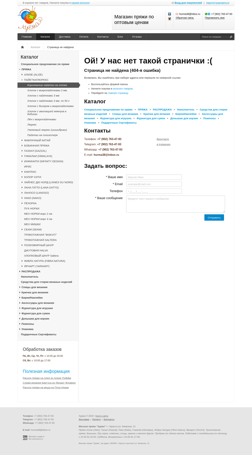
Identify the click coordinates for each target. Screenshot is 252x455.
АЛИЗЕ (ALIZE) (33, 74)
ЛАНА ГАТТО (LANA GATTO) (41, 187)
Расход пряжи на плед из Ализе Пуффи (47, 378)
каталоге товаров (123, 88)
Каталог (45, 36)
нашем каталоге (80, 3)
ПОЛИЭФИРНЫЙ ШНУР (39, 245)
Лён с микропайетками (41, 119)
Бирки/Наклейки (32, 297)
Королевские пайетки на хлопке (47, 85)
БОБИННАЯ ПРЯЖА (36, 145)
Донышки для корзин (35, 318)
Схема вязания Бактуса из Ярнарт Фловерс (49, 382)
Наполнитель (29, 276)
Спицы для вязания (34, 287)
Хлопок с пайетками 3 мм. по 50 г (48, 100)
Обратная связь (185, 17)
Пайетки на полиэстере (42, 135)
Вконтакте (163, 139)
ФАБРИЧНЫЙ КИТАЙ (37, 140)
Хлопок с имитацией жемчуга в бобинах (46, 113)
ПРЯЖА (26, 69)
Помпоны (28, 323)
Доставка (64, 36)
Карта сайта (102, 416)
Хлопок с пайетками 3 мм (43, 95)
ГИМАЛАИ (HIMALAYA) (38, 156)
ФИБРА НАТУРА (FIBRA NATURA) (44, 260)
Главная (27, 36)
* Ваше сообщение (109, 198)
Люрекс (32, 124)
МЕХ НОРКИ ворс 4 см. (38, 218)
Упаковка (27, 329)
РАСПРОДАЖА (31, 271)
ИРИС (27, 166)
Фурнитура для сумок (36, 313)
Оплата (83, 36)
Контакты (103, 36)
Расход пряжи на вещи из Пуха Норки (46, 387)
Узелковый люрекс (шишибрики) (47, 129)
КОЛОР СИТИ (32, 176)
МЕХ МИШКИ (32, 224)
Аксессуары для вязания (38, 302)
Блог (120, 36)
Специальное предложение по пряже (45, 64)
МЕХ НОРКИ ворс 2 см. (38, 213)
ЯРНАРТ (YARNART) (37, 266)
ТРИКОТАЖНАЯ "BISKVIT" (40, 234)
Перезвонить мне (215, 17)
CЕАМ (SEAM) (33, 229)
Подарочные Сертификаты (38, 334)
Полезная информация (46, 371)
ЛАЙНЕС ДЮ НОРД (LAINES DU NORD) (48, 182)
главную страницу (118, 93)
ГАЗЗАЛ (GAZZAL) (35, 150)
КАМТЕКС (30, 171)
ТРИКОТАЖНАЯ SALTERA (40, 239)
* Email (118, 184)
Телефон (116, 191)
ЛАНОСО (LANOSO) (36, 192)
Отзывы (137, 36)
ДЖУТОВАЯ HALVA (36, 250)
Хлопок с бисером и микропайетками (50, 106)
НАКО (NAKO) (32, 197)
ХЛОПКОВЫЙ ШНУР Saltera (41, 255)
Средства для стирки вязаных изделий (46, 281)
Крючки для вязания (35, 292)
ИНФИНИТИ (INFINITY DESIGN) (43, 161)
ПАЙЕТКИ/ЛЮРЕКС (36, 79)
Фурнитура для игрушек (37, 308)
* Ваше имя (114, 177)
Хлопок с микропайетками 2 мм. (47, 90)
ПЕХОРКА (30, 203)
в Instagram (164, 144)
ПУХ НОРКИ (31, 208)
